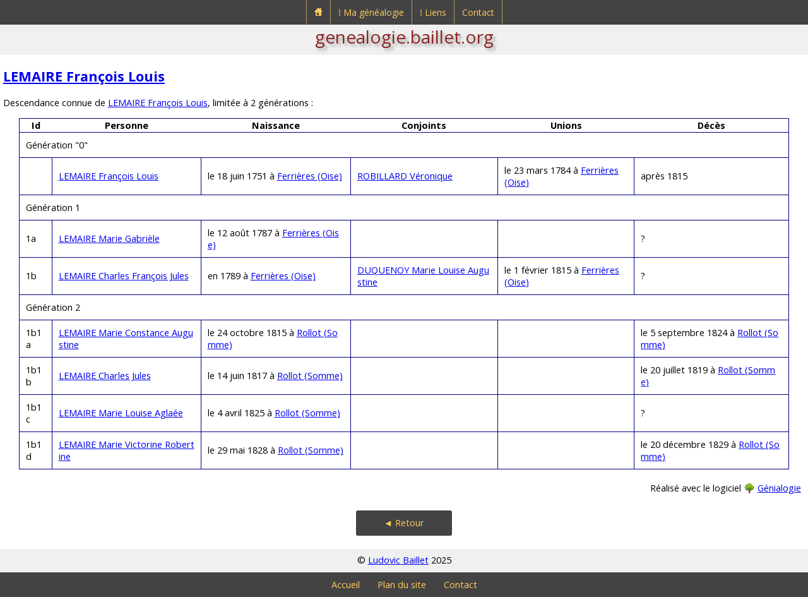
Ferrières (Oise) (309, 176)
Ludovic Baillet (398, 560)
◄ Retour (404, 523)
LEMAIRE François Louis (84, 76)
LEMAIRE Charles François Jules (124, 276)
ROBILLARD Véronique (405, 176)
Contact (478, 12)
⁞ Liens (433, 12)
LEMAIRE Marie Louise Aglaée (121, 413)
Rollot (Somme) (310, 376)
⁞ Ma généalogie (371, 12)
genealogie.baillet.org (404, 37)
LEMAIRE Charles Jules (105, 376)
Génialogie (779, 488)
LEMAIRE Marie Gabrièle (109, 238)
